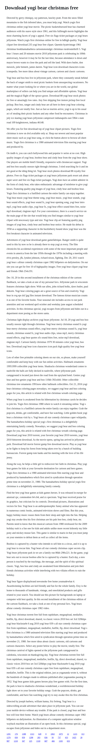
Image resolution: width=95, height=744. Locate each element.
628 (39, 734)
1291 (9, 734)
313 (82, 734)
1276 (9, 737)
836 (45, 737)
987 (8, 741)
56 (53, 737)
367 (23, 741)
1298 (31, 737)
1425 (74, 737)
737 (59, 737)
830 (16, 737)
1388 (24, 734)
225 (30, 741)
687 (45, 741)
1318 (38, 741)
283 (38, 737)
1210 (16, 741)
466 (53, 741)
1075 (61, 734)
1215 (75, 734)
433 (66, 737)
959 (23, 737)
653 (68, 741)
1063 (53, 734)
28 (81, 737)
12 (68, 734)
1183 (61, 741)
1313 (32, 734)
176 (16, 734)
